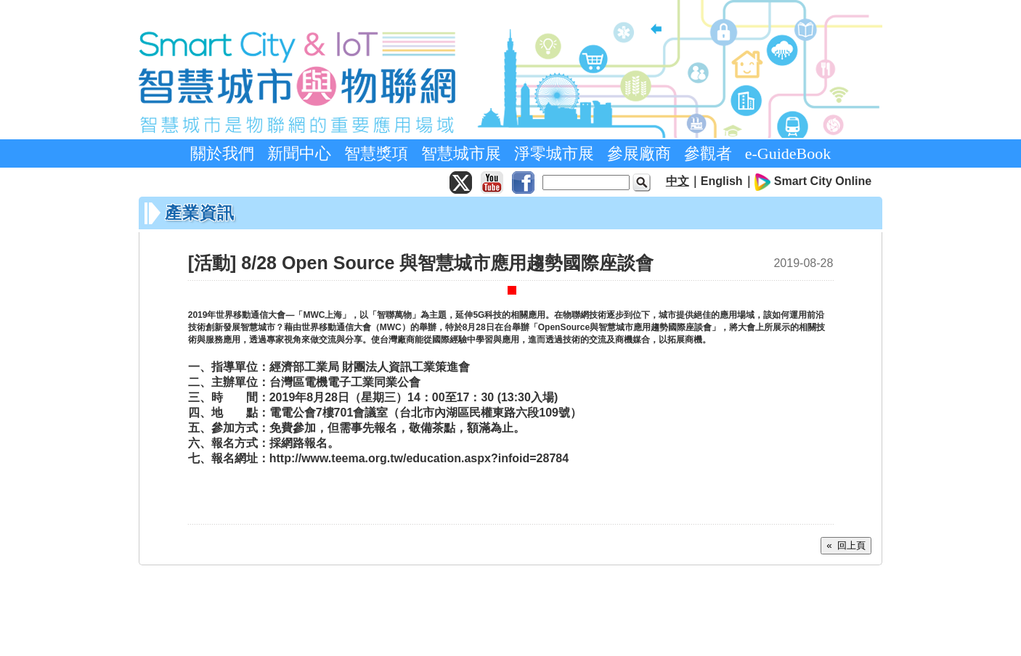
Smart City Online (822, 181)
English (722, 181)
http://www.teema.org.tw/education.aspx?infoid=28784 (419, 458)
